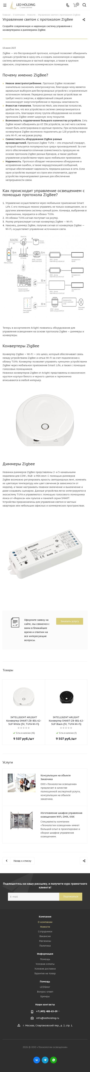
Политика (45, 945)
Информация (45, 953)
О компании (45, 922)
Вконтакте (36, 1060)
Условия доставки (45, 968)
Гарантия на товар (45, 973)
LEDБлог (45, 986)
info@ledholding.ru (47, 1018)
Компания (45, 916)
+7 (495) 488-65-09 (46, 1011)
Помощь (45, 959)
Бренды (45, 996)
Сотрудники (45, 931)
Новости (45, 926)
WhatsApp (53, 1060)
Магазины (45, 941)
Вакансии (45, 936)
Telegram (45, 1060)
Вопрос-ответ (45, 991)
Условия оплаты (45, 963)
